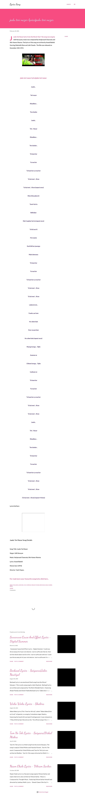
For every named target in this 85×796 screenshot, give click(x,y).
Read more (49, 661)
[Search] (69, 4)
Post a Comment (19, 661)
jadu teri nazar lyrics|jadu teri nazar (33, 78)
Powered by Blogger (42, 792)
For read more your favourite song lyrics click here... (29, 579)
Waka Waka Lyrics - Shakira (27, 704)
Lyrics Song (15, 4)
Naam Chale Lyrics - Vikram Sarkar (30, 766)
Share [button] (66, 36)
